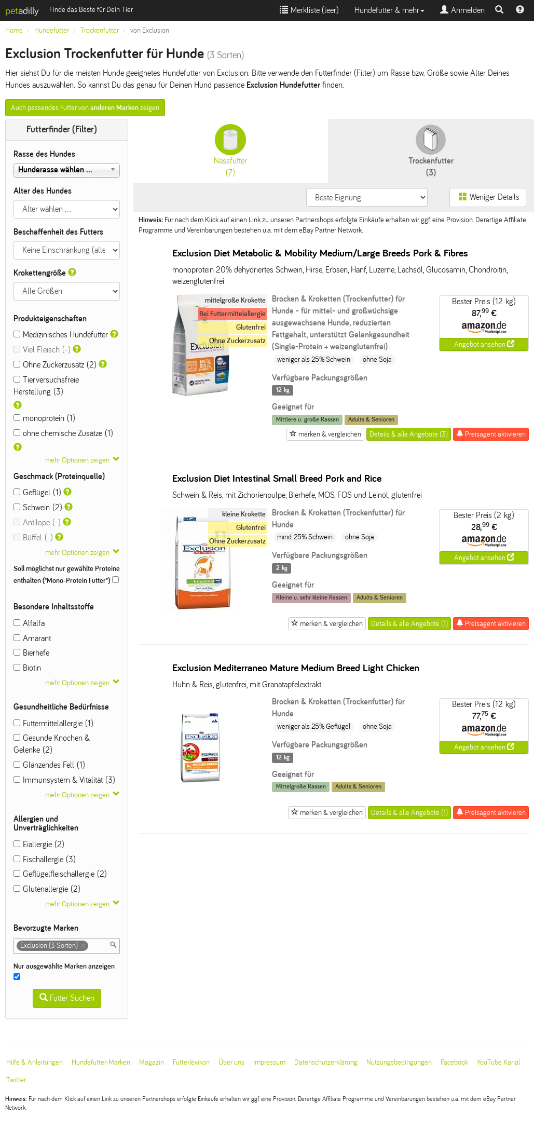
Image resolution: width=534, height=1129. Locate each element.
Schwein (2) (37, 507)
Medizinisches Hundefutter (60, 334)
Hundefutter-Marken (101, 1062)
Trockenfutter (99, 30)
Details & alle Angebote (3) (408, 434)
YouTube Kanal (498, 1062)
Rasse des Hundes (44, 153)
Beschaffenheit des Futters (58, 231)
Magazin (151, 1062)
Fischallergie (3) (44, 859)
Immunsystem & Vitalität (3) (64, 780)
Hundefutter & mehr (389, 10)
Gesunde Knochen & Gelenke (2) (51, 743)
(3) (431, 150)
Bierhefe (31, 652)
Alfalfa (29, 623)
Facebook (454, 1062)
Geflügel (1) (37, 492)
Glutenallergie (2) (46, 889)
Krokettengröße (39, 272)
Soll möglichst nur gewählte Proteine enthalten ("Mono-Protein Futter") (66, 574)
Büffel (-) (33, 537)
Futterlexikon (191, 1062)
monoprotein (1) (44, 418)
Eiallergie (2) (38, 844)
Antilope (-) (37, 522)
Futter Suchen (66, 998)
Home (14, 30)
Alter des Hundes (42, 190)
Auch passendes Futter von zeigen (85, 108)
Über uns (231, 1062)
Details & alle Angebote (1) (409, 624)
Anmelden (462, 10)
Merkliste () (309, 10)
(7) (230, 150)
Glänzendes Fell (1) (49, 764)
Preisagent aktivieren (491, 434)
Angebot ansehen (484, 344)
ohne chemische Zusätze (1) (63, 433)
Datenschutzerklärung (326, 1062)
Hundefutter (51, 30)
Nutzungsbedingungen (399, 1062)
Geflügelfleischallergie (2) (60, 873)
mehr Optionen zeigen (77, 460)
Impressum (269, 1062)
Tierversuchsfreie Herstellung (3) (46, 385)
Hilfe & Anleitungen (34, 1062)
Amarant (32, 638)
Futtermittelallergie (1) (53, 723)
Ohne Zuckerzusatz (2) (55, 364)
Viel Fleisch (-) (42, 349)
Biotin (27, 667)
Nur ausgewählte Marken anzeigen (65, 971)
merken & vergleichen (325, 434)
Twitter (16, 1080)
